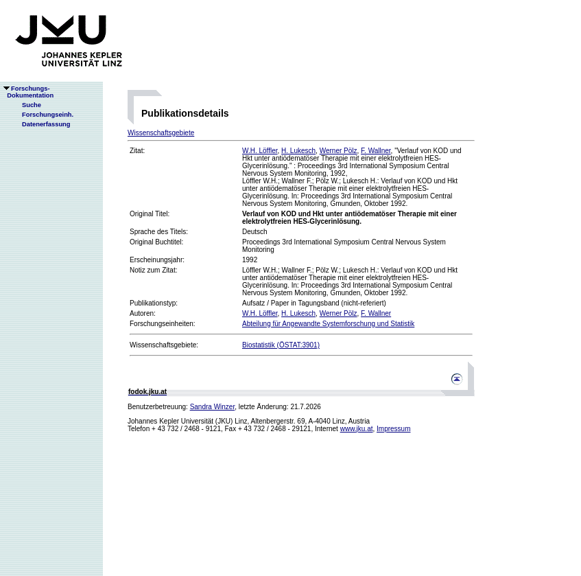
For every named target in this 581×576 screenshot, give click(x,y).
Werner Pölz (338, 150)
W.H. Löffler (260, 150)
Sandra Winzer (212, 407)
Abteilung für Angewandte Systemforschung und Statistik (328, 323)
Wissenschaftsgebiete (161, 133)
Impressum (393, 429)
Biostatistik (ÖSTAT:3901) (281, 345)
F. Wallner (376, 150)
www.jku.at (356, 429)
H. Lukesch (298, 150)
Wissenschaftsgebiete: (164, 345)
